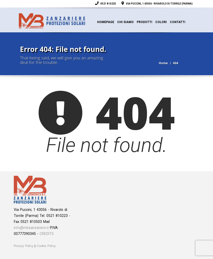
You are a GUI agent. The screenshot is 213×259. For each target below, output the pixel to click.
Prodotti (144, 22)
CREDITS (47, 234)
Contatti (177, 22)
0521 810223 (106, 3)
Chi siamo (125, 22)
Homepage (105, 22)
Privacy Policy (23, 246)
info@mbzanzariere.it (31, 228)
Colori (161, 22)
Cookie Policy (46, 246)
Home (163, 63)
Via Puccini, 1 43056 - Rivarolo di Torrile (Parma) (157, 3)
